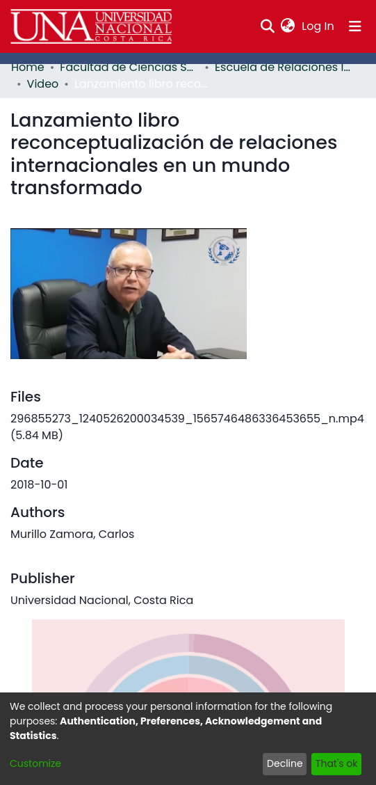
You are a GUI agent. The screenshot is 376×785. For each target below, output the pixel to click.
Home (27, 67)
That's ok (337, 763)
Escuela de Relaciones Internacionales (284, 67)
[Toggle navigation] (355, 26)
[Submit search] (267, 26)
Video (43, 84)
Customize (35, 763)
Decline (285, 763)
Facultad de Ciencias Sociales (129, 67)
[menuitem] (288, 26)
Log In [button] (318, 26)
